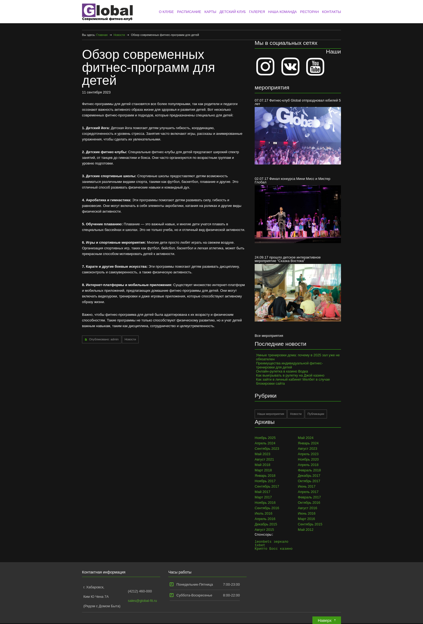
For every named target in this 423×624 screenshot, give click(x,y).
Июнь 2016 (307, 513)
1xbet (260, 545)
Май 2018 (262, 465)
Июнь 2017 (307, 486)
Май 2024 (305, 438)
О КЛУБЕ (166, 12)
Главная (102, 34)
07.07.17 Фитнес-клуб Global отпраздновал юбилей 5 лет (298, 131)
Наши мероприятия (270, 413)
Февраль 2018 (309, 470)
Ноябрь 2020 (308, 459)
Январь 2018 (265, 476)
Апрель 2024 (265, 443)
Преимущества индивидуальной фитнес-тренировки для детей (289, 365)
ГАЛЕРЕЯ (257, 12)
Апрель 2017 (308, 492)
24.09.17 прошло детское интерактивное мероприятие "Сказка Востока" (298, 288)
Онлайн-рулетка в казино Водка (282, 371)
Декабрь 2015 (266, 524)
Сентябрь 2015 (310, 524)
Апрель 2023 (308, 454)
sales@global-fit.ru (142, 601)
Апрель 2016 (265, 519)
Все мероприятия (269, 336)
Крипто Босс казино (273, 548)
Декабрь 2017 (309, 476)
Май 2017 (262, 492)
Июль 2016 (263, 513)
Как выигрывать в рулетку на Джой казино (290, 375)
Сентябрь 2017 (267, 486)
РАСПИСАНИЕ (189, 12)
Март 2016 (306, 519)
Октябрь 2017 (309, 481)
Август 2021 (264, 459)
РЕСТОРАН (309, 12)
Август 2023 (307, 449)
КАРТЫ (210, 12)
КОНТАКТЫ (331, 12)
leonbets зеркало (271, 541)
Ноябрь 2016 (265, 503)
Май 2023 (262, 454)
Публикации (316, 413)
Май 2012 (305, 530)
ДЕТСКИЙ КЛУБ (232, 12)
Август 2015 (264, 530)
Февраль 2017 (309, 497)
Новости (119, 34)
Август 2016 (307, 508)
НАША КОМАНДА (282, 12)
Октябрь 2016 (309, 503)
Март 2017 (263, 497)
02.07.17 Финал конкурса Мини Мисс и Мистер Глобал (298, 210)
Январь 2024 (308, 443)
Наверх (325, 620)
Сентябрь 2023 (267, 449)
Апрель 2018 (308, 465)
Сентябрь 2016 (267, 508)
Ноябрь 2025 (265, 438)
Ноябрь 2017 (265, 481)
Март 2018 (263, 470)
